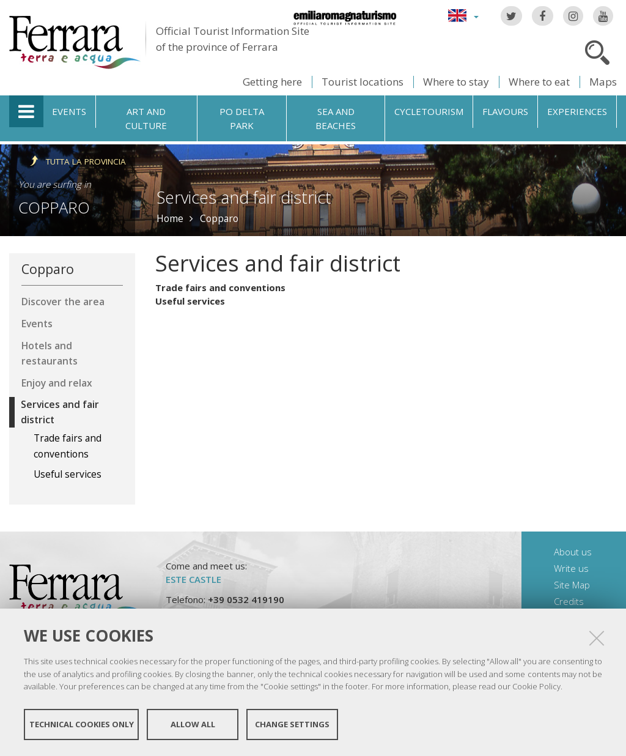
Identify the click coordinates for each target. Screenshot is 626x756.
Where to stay (456, 82)
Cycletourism (428, 111)
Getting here (272, 82)
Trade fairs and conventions (220, 287)
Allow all (193, 724)
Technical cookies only (81, 724)
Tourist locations (362, 82)
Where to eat (539, 82)
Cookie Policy (536, 686)
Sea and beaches (335, 118)
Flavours (505, 111)
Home (169, 218)
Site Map (572, 585)
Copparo (54, 207)
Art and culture (146, 118)
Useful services (190, 301)
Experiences (577, 111)
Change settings (292, 724)
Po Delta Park (241, 118)
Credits (569, 601)
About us (573, 552)
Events (69, 111)
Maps (603, 82)
